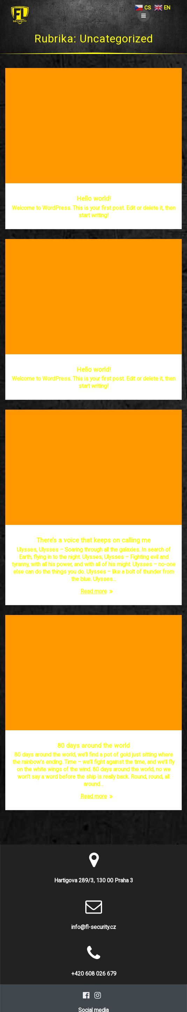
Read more (93, 591)
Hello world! (94, 198)
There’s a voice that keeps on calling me (93, 540)
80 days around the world (93, 745)
